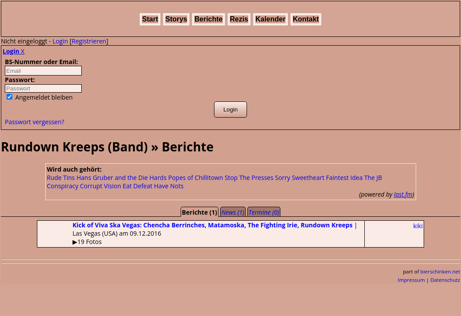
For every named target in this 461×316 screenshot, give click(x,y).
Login (60, 41)
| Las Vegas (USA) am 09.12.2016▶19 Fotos (197, 233)
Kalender (270, 19)
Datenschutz (445, 279)
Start (150, 19)
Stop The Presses (249, 177)
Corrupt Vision (100, 186)
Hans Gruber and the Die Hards (121, 177)
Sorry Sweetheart (299, 177)
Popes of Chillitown (195, 177)
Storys (176, 19)
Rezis (239, 19)
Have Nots (168, 186)
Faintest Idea (344, 177)
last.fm (403, 194)
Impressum (411, 279)
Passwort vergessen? (34, 122)
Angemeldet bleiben (40, 97)
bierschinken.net (441, 271)
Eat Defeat (137, 186)
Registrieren (89, 41)
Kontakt (306, 19)
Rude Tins (61, 177)
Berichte (208, 19)
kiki (418, 226)
